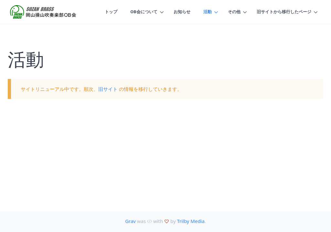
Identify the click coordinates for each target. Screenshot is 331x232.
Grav (130, 221)
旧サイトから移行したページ (284, 12)
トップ (110, 12)
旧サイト (108, 89)
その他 (234, 12)
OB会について (143, 12)
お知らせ (182, 12)
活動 (207, 12)
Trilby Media (190, 221)
